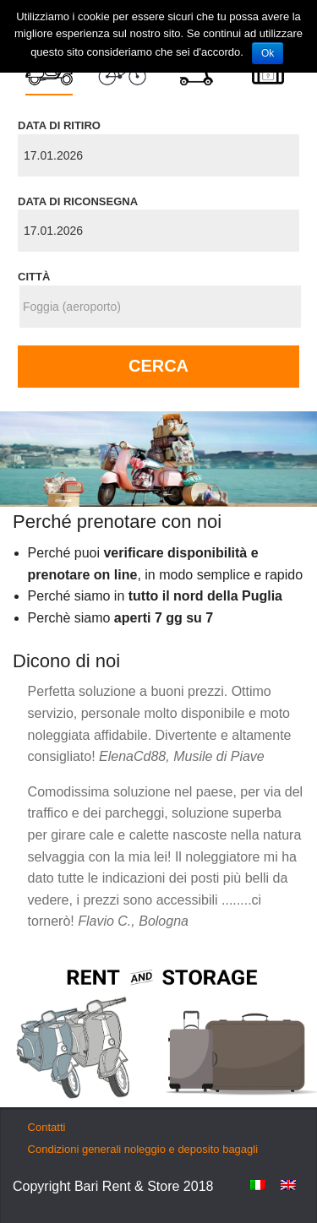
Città (34, 276)
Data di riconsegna (78, 201)
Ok (267, 53)
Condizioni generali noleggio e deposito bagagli (143, 1149)
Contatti (47, 1127)
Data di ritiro (59, 125)
